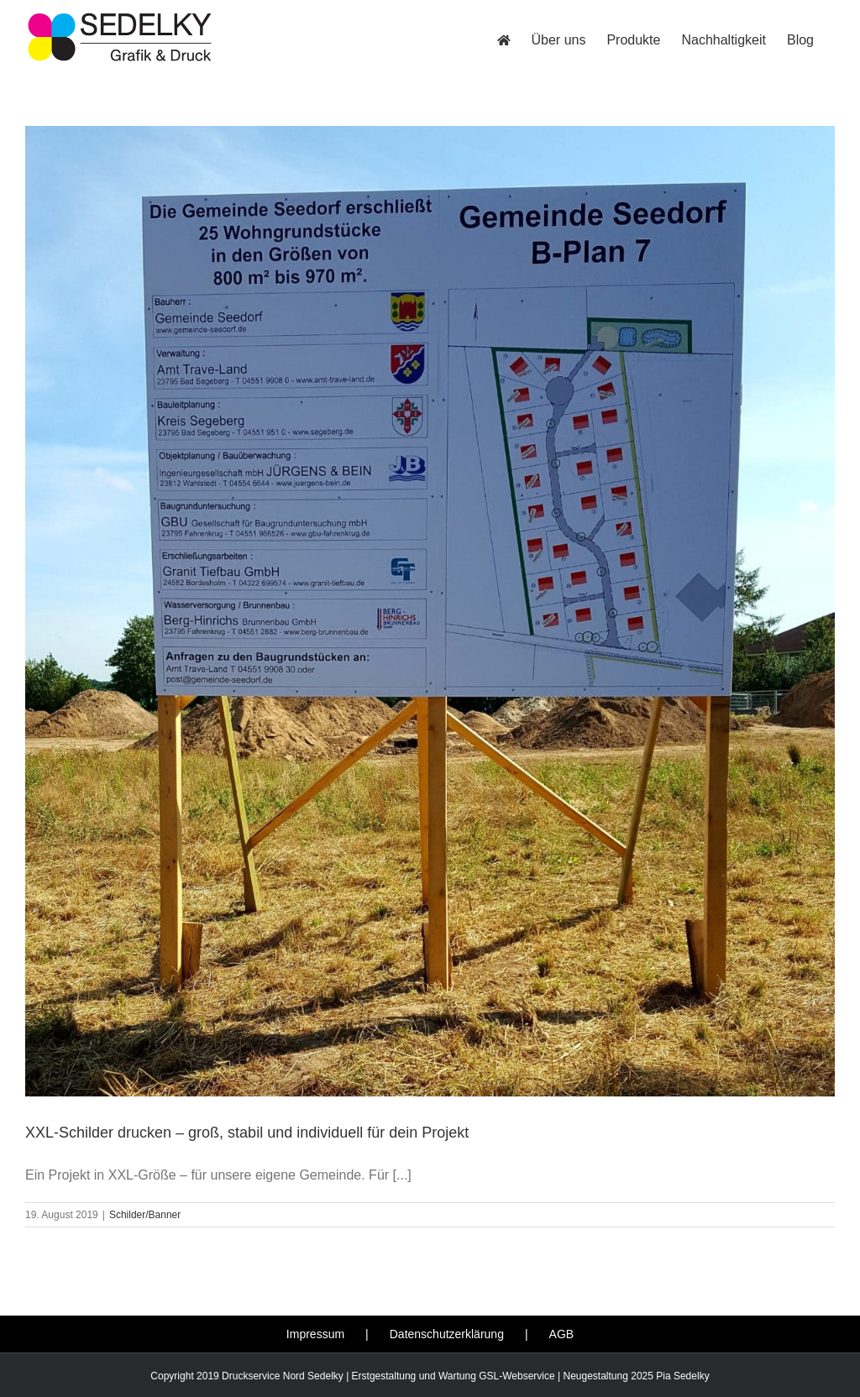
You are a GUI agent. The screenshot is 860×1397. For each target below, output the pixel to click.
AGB (561, 1334)
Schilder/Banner (145, 1215)
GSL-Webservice (516, 1376)
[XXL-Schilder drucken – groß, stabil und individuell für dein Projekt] (430, 611)
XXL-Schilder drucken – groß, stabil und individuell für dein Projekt (247, 1132)
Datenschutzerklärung (447, 1334)
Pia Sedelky (682, 1376)
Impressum (315, 1334)
